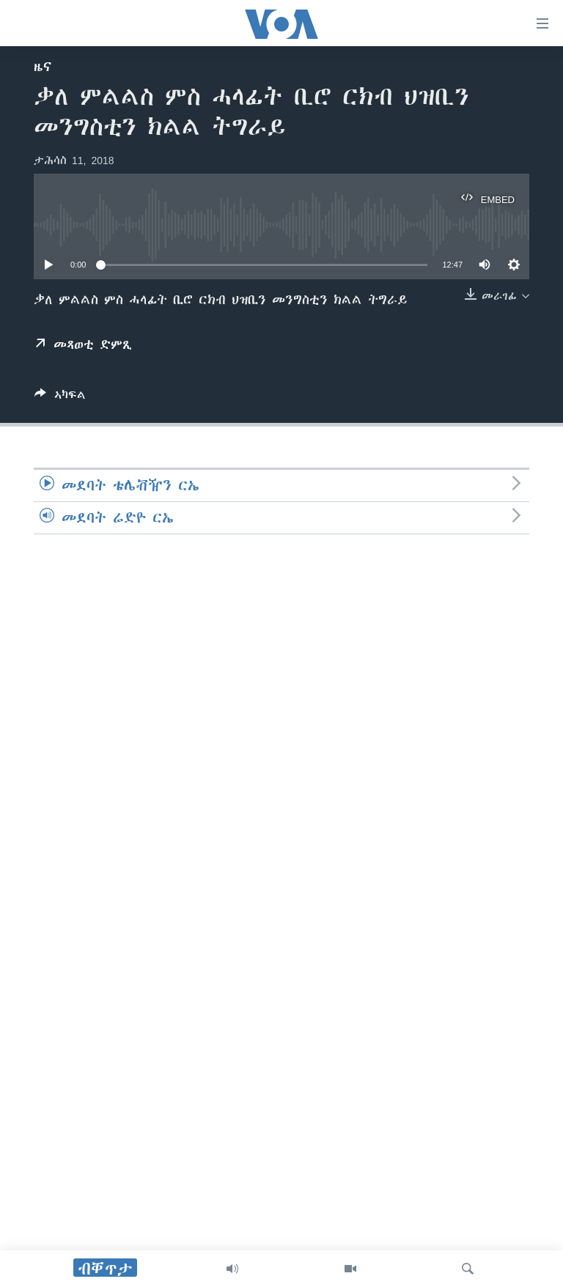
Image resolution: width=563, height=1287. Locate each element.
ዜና (43, 66)
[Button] (60, 397)
